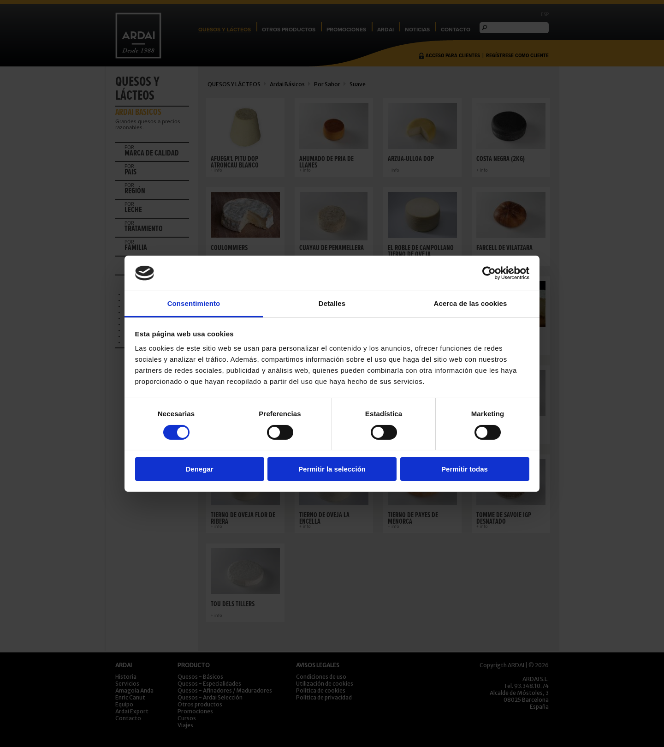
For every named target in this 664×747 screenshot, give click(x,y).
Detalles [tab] (332, 303)
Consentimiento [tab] (193, 303)
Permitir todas (464, 469)
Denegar (199, 469)
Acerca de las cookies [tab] (470, 303)
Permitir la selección (332, 469)
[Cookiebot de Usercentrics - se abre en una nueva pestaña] (489, 273)
